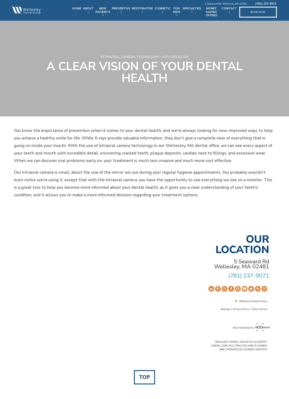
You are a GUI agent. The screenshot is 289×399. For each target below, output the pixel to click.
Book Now (258, 12)
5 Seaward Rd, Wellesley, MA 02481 (226, 3)
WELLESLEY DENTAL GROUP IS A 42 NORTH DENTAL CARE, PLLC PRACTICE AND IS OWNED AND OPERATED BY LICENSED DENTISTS (239, 345)
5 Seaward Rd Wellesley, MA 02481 (241, 264)
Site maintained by (250, 327)
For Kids (176, 11)
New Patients (102, 11)
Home (76, 8)
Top (144, 377)
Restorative (142, 10)
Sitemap (225, 309)
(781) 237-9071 (265, 4)
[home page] (25, 10)
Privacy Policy (241, 309)
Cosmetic (162, 10)
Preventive (120, 10)
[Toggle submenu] (88, 12)
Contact (229, 10)
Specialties (191, 10)
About (88, 10)
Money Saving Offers (211, 12)
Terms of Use (259, 309)
